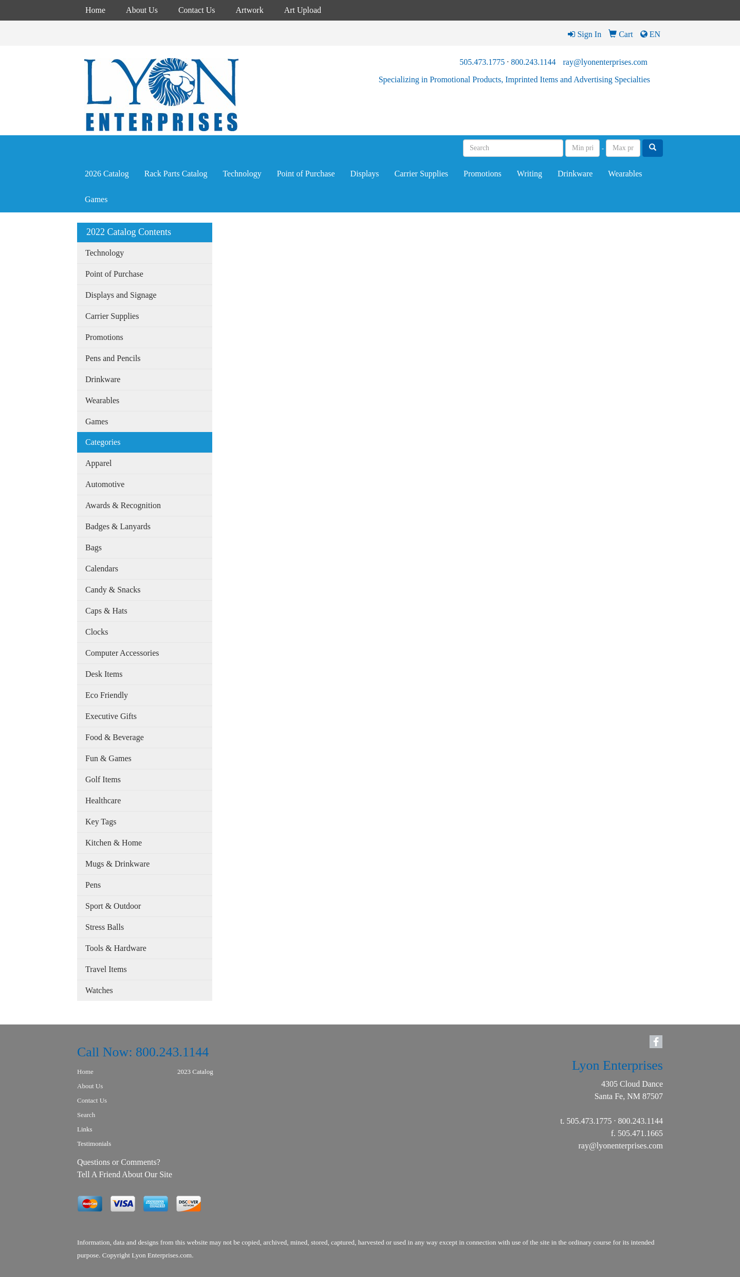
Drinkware (575, 173)
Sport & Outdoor (113, 906)
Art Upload (302, 10)
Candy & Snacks (113, 589)
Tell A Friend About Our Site (124, 1174)
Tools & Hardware (115, 948)
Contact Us (196, 10)
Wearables (625, 173)
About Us (142, 10)
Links (84, 1129)
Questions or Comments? (118, 1162)
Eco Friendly (106, 695)
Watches (99, 990)
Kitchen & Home (113, 842)
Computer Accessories (122, 653)
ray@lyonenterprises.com (605, 62)
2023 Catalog (195, 1071)
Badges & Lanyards (118, 526)
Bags (93, 547)
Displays (364, 173)
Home (95, 10)
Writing (529, 173)
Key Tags (100, 821)
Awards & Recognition (123, 505)
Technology (242, 173)
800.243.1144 (533, 62)
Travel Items (106, 969)
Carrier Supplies (421, 173)
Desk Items (103, 674)
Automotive (104, 484)
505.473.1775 (482, 62)
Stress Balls (104, 927)
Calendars (101, 568)
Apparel (98, 463)
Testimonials (94, 1143)
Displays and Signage (121, 295)
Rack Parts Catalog (176, 173)
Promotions (483, 173)
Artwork (249, 10)
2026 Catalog (107, 173)
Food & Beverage (114, 737)
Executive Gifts (111, 716)
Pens (93, 884)
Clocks (96, 631)
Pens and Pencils (113, 358)
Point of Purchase (306, 173)
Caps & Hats (106, 610)
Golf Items (103, 779)
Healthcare (103, 800)
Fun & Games (108, 758)
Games (96, 199)
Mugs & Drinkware (117, 863)
